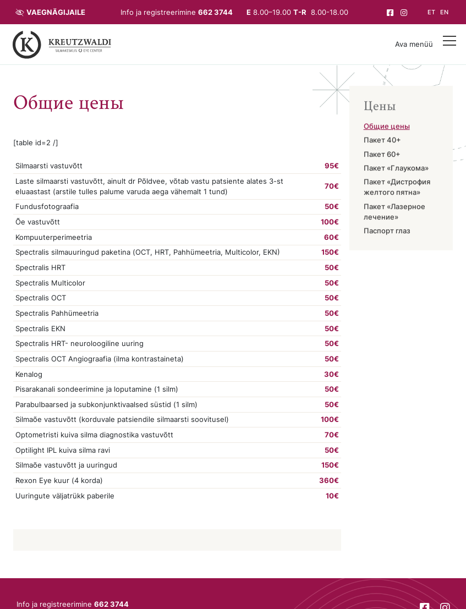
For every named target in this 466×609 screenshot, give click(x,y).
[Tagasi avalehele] (62, 44)
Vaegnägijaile (55, 12)
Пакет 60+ (382, 155)
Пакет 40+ (382, 141)
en (444, 12)
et (431, 12)
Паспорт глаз (387, 232)
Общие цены (387, 127)
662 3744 (215, 12)
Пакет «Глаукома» (396, 168)
